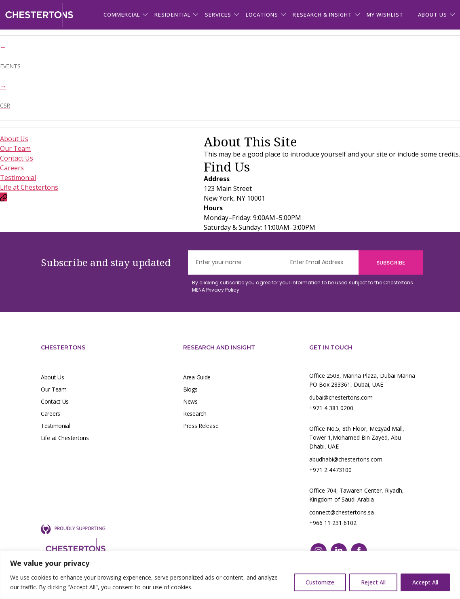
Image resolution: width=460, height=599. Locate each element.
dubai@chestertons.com (341, 397)
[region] (230, 575)
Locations (262, 14)
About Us (14, 138)
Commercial (121, 14)
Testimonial (18, 177)
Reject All (373, 582)
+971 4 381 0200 (331, 408)
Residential (172, 14)
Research (195, 413)
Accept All (425, 582)
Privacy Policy (222, 289)
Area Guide (197, 377)
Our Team (15, 148)
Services (218, 14)
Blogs (190, 389)
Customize (320, 582)
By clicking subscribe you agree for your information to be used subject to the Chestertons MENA (302, 286)
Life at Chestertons (29, 187)
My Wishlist (385, 14)
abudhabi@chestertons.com (345, 459)
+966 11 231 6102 (333, 523)
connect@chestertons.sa (341, 512)
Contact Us (16, 158)
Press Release (200, 426)
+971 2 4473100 (330, 470)
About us (432, 14)
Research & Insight (322, 14)
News (190, 401)
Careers (12, 167)
